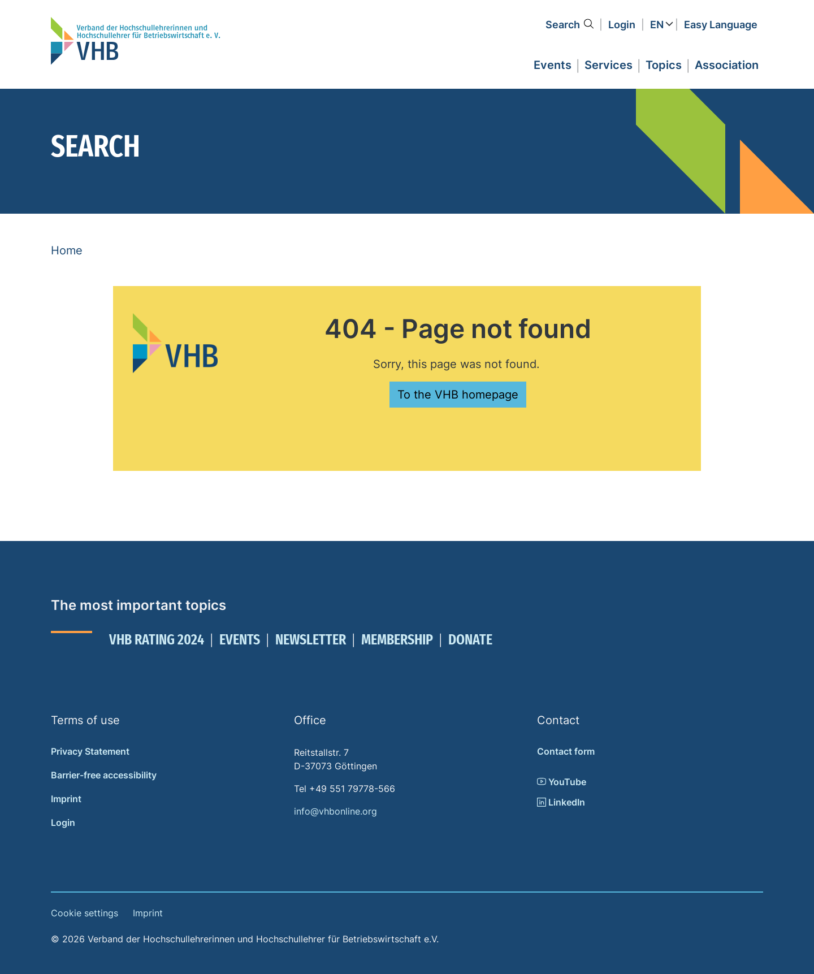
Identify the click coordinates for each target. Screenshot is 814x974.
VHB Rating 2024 (156, 639)
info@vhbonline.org (335, 811)
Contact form (566, 751)
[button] (552, 63)
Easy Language (720, 25)
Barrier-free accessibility (104, 775)
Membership (397, 639)
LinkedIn (561, 802)
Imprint (66, 798)
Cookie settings (84, 913)
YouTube (561, 781)
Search (562, 25)
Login (621, 25)
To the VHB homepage (457, 394)
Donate (470, 639)
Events (239, 639)
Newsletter (310, 639)
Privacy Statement (90, 751)
